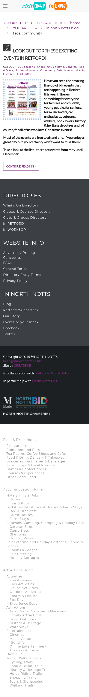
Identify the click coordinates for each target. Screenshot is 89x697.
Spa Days (17, 600)
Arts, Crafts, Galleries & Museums (38, 611)
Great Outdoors (23, 619)
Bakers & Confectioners (26, 469)
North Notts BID (44, 381)
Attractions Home (18, 570)
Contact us (12, 258)
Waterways (19, 627)
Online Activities (24, 588)
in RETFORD (13, 224)
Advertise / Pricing (19, 253)
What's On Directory (20, 205)
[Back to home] (44, 6)
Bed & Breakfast (23, 511)
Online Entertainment (28, 646)
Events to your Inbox (20, 322)
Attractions (16, 607)
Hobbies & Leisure (27, 70)
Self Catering (21, 554)
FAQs (7, 263)
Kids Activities (22, 584)
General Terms (15, 269)
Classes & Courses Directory (27, 212)
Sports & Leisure (23, 596)
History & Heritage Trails (30, 670)
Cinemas (17, 635)
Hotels (15, 499)
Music (7, 73)
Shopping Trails (23, 677)
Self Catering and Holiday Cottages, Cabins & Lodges (44, 544)
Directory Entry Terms (22, 275)
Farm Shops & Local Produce (30, 465)
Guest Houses (21, 515)
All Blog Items (22, 73)
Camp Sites (19, 530)
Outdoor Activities (25, 592)
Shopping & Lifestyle (50, 66)
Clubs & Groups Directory (25, 218)
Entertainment (18, 631)
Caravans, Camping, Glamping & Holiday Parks (46, 523)
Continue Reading (20, 166)
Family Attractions (26, 615)
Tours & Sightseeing (27, 682)
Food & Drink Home (20, 440)
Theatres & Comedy (26, 650)
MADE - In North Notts (52, 373)
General (71, 66)
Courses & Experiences (25, 473)
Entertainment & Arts (70, 70)
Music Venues (21, 639)
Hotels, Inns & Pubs (22, 495)
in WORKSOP (14, 230)
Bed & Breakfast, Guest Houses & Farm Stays (44, 507)
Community (47, 70)
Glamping (18, 534)
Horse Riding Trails (26, 674)
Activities (14, 576)
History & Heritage (25, 623)
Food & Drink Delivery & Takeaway (35, 457)
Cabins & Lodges (24, 550)
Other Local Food (21, 477)
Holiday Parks (21, 538)
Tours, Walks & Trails (23, 658)
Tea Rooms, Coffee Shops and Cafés (36, 454)
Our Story (11, 316)
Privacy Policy (15, 281)
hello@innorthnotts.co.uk (22, 361)
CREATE (23, 365)
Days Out (14, 654)
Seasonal (30, 66)
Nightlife (17, 643)
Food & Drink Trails (26, 666)
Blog (7, 304)
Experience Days (24, 604)
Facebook (11, 328)
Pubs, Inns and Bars (23, 450)
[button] (5, 6)
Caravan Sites (21, 527)
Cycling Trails (21, 662)
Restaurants (16, 446)
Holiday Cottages (24, 558)
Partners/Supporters (20, 310)
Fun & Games (21, 580)
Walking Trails (22, 685)
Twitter (9, 334)
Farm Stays (19, 519)
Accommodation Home (23, 489)
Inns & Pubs (19, 503)
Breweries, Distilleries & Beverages (36, 461)
